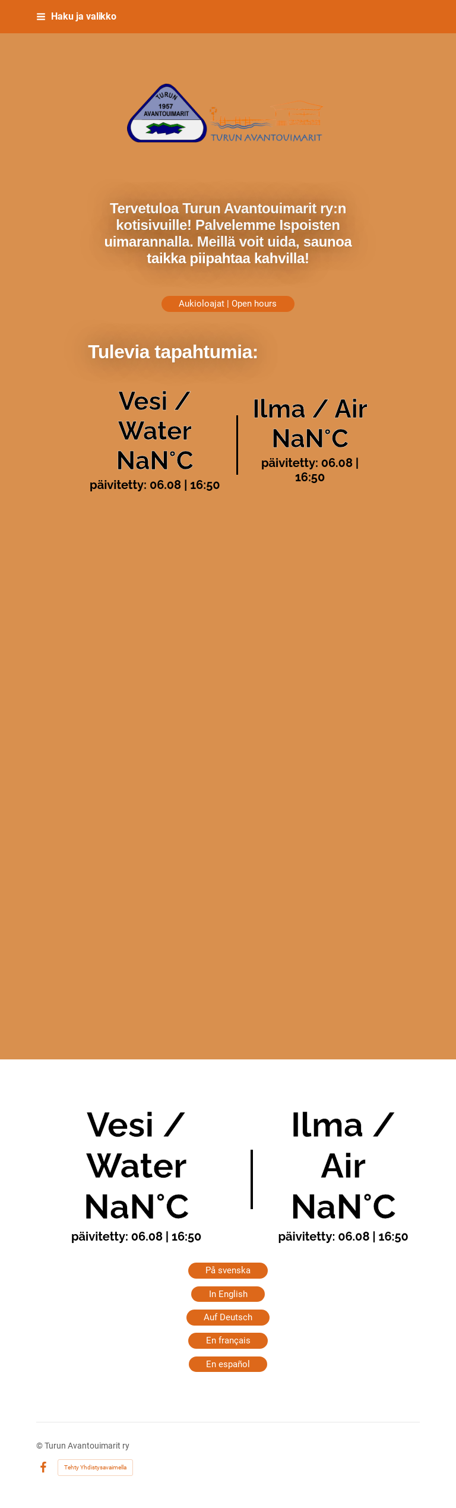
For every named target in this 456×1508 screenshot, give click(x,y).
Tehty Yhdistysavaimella (95, 1467)
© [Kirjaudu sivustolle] (40, 1445)
